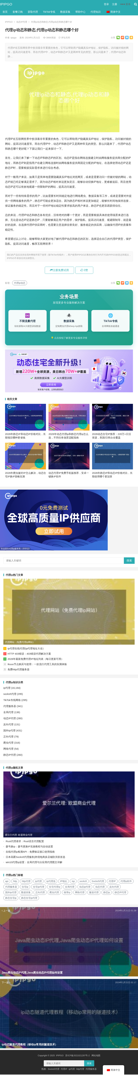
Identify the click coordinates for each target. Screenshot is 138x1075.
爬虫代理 (8, 743)
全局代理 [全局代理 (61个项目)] (69, 887)
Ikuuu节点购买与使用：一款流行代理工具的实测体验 (37, 664)
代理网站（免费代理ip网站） (20, 642)
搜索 (129, 561)
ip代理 (6, 688)
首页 (5, 11)
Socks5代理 (53, 1069)
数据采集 (65, 11)
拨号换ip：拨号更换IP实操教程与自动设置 (29, 847)
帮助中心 (80, 11)
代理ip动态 (19, 283)
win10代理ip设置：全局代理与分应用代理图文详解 (34, 862)
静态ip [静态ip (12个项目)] (106, 893)
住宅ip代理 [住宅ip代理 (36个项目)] (38, 887)
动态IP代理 (21, 22)
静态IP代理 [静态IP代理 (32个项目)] (120, 893)
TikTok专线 (49, 11)
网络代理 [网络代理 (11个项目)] (79, 893)
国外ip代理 (9, 731)
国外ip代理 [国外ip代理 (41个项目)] (10, 893)
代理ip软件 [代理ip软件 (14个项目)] (126, 881)
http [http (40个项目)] (15, 881)
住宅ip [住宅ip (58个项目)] (25, 887)
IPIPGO (6, 4)
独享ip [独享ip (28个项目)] (67, 893)
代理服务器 (9, 706)
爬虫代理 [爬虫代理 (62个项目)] (54, 893)
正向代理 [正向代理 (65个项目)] (40, 893)
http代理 (80, 1069)
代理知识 (96, 11)
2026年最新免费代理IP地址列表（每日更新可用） (36, 659)
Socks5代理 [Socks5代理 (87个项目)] (98, 881)
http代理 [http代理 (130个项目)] (26, 881)
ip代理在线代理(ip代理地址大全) (25, 649)
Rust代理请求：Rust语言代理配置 (25, 841)
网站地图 (96, 1056)
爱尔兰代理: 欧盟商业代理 (18, 835)
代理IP (64, 1069)
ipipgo (14, 37)
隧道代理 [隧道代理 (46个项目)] (94, 893)
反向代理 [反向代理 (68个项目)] (114, 887)
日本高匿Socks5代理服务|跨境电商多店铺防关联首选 (35, 857)
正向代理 (8, 737)
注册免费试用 (59, 270)
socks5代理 (9, 694)
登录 (106, 4)
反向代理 (8, 724)
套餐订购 (18, 11)
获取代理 (33, 11)
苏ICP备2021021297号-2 (77, 1056)
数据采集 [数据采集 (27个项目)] (26, 893)
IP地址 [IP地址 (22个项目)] (63, 881)
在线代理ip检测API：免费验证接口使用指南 (30, 852)
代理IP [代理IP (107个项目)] (112, 881)
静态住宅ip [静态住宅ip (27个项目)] (10, 898)
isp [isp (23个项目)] (73, 881)
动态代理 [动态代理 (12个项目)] (100, 887)
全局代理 (8, 712)
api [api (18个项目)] (6, 881)
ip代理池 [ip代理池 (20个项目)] (50, 881)
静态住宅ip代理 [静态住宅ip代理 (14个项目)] (29, 898)
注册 (114, 4)
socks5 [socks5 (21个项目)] (83, 881)
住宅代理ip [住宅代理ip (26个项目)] (54, 887)
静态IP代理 (9, 755)
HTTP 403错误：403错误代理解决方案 (29, 654)
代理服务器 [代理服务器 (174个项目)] (11, 887)
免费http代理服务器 (18, 669)
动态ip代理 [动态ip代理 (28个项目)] (85, 887)
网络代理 (8, 749)
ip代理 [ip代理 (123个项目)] (38, 881)
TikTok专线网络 (12, 700)
